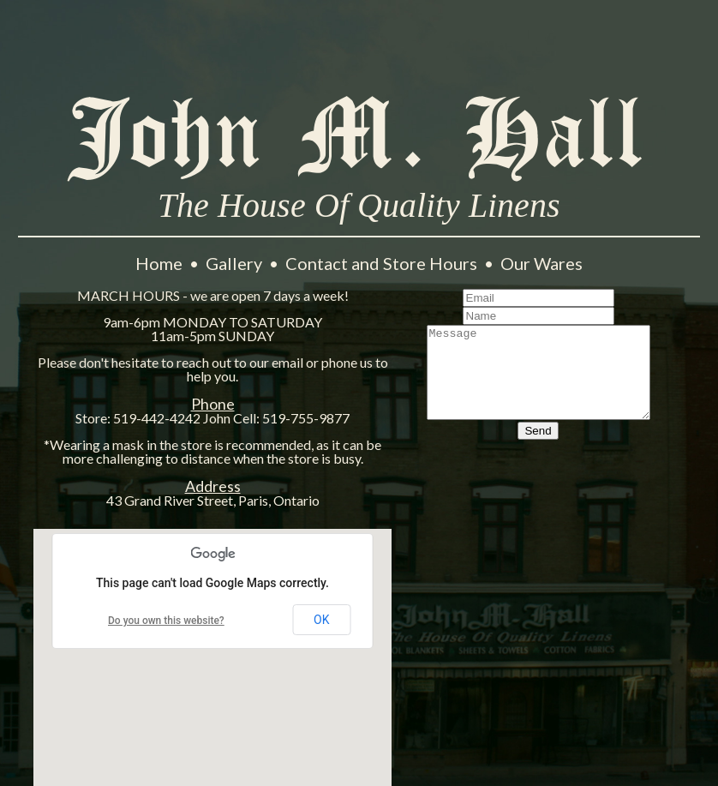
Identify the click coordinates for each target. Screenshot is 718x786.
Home (160, 263)
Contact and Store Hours (383, 263)
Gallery (236, 263)
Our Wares (541, 263)
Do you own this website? (166, 621)
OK (321, 620)
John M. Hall (359, 136)
